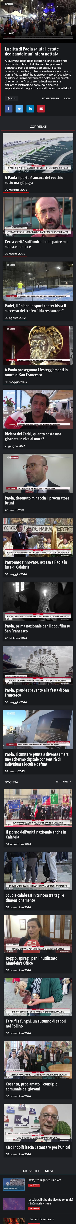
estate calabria (50, 98)
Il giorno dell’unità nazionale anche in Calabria (36, 834)
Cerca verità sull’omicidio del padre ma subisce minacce (36, 244)
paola (67, 98)
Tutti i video (64, 781)
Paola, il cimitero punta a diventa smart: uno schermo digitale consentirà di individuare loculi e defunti (37, 759)
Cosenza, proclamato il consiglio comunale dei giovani (32, 1086)
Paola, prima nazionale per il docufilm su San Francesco (37, 628)
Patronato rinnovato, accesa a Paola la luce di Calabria (36, 564)
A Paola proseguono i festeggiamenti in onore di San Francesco (36, 372)
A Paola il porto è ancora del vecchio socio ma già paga (34, 179)
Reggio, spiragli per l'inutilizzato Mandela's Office (31, 960)
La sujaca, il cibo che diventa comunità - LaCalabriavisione (50, 1201)
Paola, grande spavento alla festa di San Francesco (37, 692)
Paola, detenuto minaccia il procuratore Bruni (37, 500)
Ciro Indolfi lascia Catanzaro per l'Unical (38, 1147)
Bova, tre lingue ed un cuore (44, 1180)
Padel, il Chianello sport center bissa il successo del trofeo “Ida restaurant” (35, 308)
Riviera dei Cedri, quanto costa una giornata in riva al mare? (33, 436)
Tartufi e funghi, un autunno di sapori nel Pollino (36, 1023)
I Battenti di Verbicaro (41, 1219)
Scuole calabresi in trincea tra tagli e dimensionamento (35, 897)
